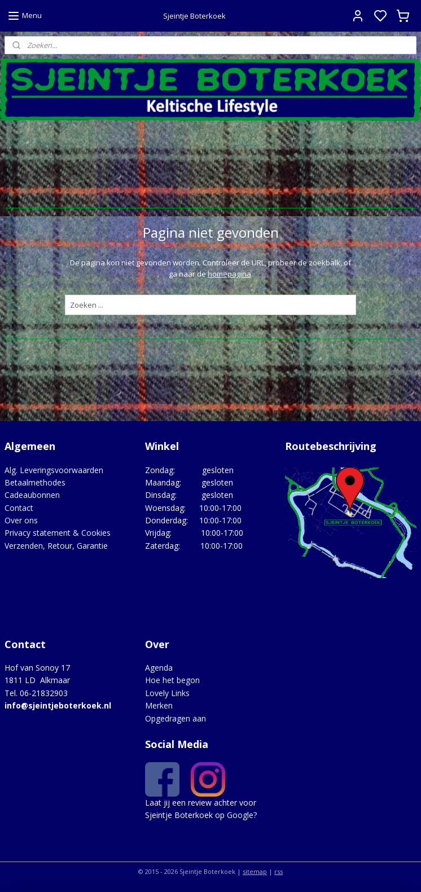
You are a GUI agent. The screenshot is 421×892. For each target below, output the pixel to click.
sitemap (255, 871)
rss (278, 871)
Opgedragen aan (175, 718)
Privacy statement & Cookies (58, 532)
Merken (159, 705)
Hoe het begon (172, 680)
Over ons (21, 520)
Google (240, 815)
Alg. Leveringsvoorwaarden (54, 470)
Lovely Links (167, 693)
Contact (19, 507)
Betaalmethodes (35, 482)
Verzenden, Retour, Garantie (56, 545)
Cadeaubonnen (32, 494)
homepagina (229, 274)
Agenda (159, 667)
